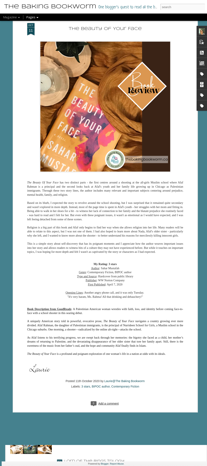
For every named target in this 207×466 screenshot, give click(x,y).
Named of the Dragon (90, 366)
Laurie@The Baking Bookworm (124, 342)
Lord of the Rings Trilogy (94, 461)
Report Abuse (117, 463)
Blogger (105, 463)
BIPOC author (101, 347)
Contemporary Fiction (125, 347)
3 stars (85, 347)
